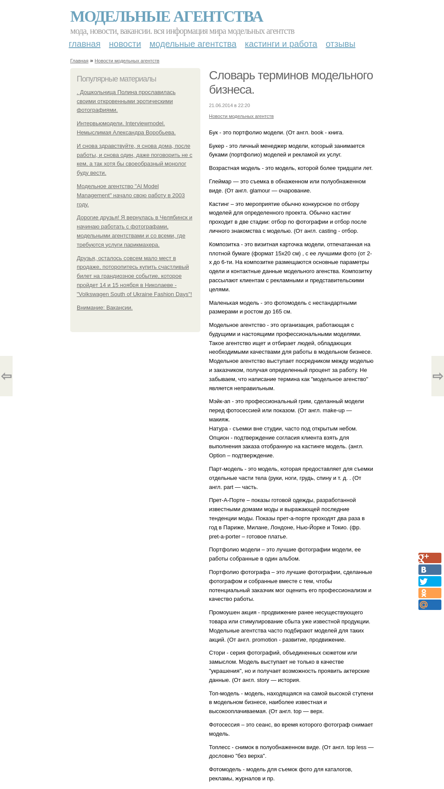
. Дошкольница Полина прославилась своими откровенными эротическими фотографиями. (126, 101)
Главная (85, 44)
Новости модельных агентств (127, 60)
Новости (125, 44)
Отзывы (340, 44)
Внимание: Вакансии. (105, 307)
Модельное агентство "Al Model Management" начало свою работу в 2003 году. (131, 195)
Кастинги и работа (281, 44)
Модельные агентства (166, 16)
